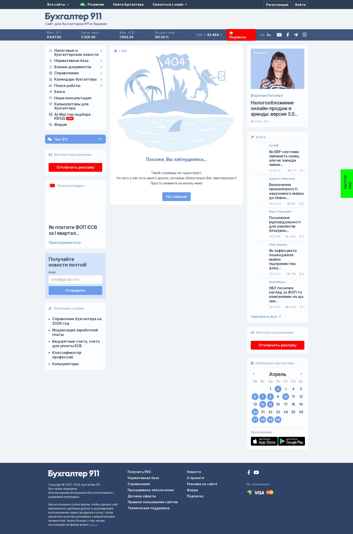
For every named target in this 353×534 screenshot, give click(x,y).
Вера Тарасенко (280, 211)
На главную (176, 196)
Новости (194, 472)
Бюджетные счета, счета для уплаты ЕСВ (76, 343)
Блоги (59, 92)
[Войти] (300, 4)
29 (270, 420)
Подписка (237, 35)
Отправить (75, 290)
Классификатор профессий (66, 354)
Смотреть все (266, 317)
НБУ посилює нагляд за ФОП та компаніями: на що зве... (286, 294)
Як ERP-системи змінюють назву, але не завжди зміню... (284, 158)
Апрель (277, 374)
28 (263, 420)
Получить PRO (139, 472)
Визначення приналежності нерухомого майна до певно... (286, 191)
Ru (269, 35)
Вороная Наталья (267, 95)
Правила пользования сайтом (153, 502)
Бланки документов (72, 67)
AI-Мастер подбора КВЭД (72, 117)
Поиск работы (67, 86)
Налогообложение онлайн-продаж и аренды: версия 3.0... (274, 108)
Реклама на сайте (202, 484)
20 (255, 412)
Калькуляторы (65, 364)
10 (285, 397)
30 (278, 420)
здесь (93, 524)
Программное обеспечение (151, 490)
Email (52, 272)
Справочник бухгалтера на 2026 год (77, 321)
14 (263, 404)
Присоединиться (65, 242)
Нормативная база (71, 61)
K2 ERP (274, 145)
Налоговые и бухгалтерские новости (76, 53)
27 (255, 420)
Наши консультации (72, 98)
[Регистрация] (277, 4)
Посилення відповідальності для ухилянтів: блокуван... (285, 224)
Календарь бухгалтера (75, 79)
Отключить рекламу (75, 167)
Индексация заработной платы (75, 332)
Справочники (66, 73)
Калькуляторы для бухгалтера (71, 106)
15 (270, 404)
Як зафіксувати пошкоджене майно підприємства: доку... (283, 259)
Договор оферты (142, 496)
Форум (60, 125)
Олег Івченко (278, 244)
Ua (262, 35)
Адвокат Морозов (282, 178)
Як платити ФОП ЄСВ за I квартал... (73, 230)
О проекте (195, 478)
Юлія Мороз (277, 282)
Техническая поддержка (149, 508)
